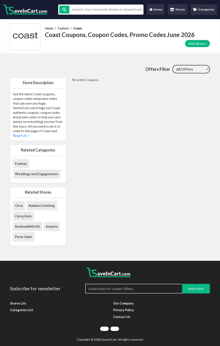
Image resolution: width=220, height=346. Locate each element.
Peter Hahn (23, 237)
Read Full (21, 135)
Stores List (18, 303)
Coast (77, 28)
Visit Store (197, 44)
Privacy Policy (123, 310)
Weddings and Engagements (36, 174)
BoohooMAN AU (27, 226)
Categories (203, 9)
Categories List (21, 310)
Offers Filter (157, 69)
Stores (177, 9)
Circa (19, 205)
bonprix (52, 226)
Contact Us (121, 317)
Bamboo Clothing (42, 205)
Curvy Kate (23, 216)
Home (155, 10)
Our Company (123, 303)
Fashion (63, 28)
